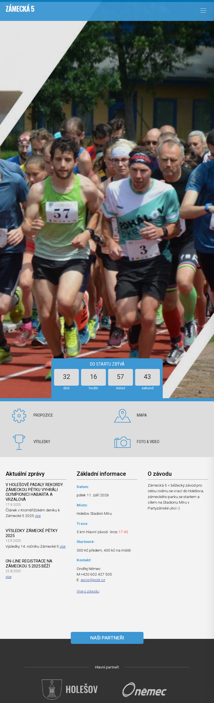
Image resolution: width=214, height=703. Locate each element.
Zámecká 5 (20, 9)
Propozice (43, 415)
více (38, 516)
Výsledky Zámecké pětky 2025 (32, 533)
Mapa (142, 415)
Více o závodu (88, 591)
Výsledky (41, 441)
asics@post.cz (93, 580)
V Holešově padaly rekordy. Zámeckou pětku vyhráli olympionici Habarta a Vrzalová (35, 492)
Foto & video (148, 441)
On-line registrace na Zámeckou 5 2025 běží (29, 564)
